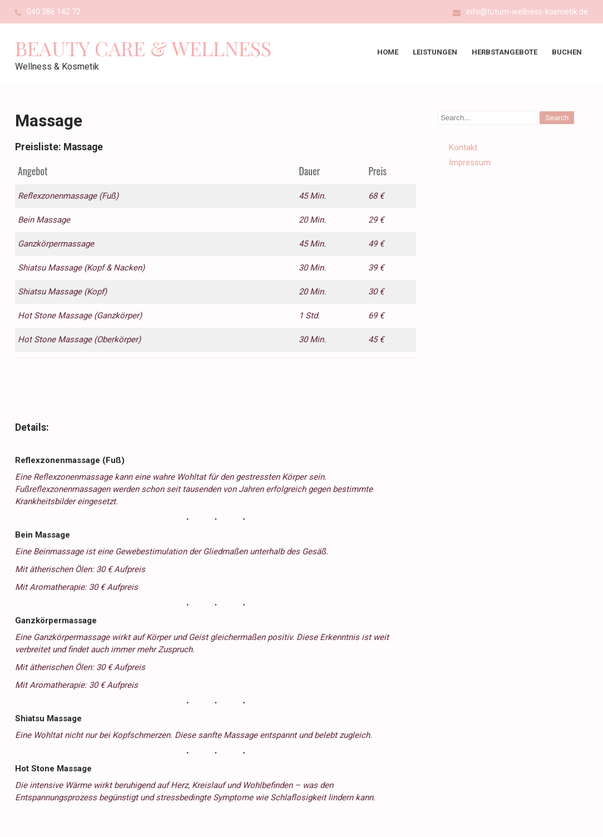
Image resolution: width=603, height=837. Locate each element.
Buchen (567, 52)
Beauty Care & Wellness (143, 48)
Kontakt (463, 147)
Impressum (470, 162)
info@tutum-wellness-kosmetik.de (527, 11)
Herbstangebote (504, 52)
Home (387, 52)
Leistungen (435, 52)
